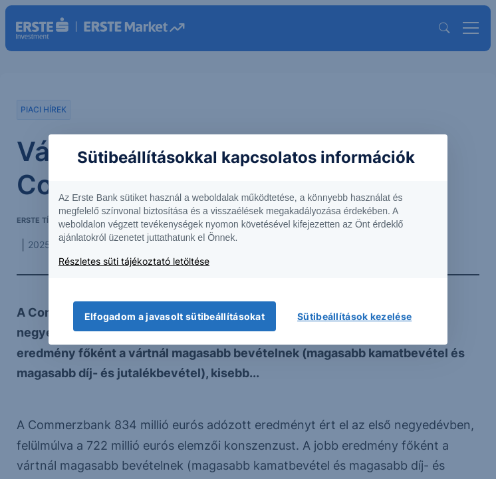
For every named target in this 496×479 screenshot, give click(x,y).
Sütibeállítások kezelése (354, 316)
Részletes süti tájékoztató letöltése (134, 261)
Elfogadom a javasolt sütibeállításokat (174, 316)
